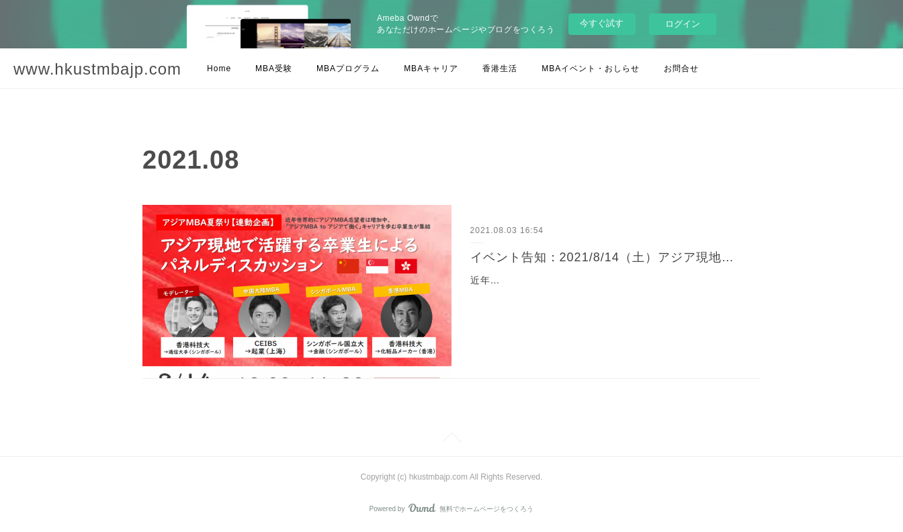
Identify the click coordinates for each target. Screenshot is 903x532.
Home (219, 68)
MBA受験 (273, 68)
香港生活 (499, 68)
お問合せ (681, 68)
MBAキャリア (431, 68)
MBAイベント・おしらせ (591, 68)
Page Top (451, 440)
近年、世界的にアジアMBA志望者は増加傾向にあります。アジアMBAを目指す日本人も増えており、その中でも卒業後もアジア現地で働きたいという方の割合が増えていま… (602, 297)
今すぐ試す (602, 23)
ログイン (682, 24)
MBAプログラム (348, 68)
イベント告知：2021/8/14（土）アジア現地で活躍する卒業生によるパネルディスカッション (606, 257)
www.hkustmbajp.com (97, 69)
